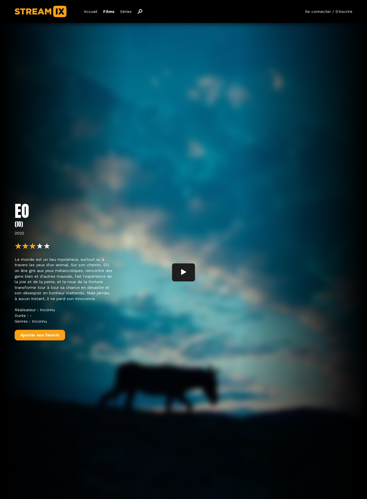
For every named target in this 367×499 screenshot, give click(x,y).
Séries (126, 11)
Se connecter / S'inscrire (328, 11)
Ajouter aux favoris (39, 336)
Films (108, 11)
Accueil (90, 11)
